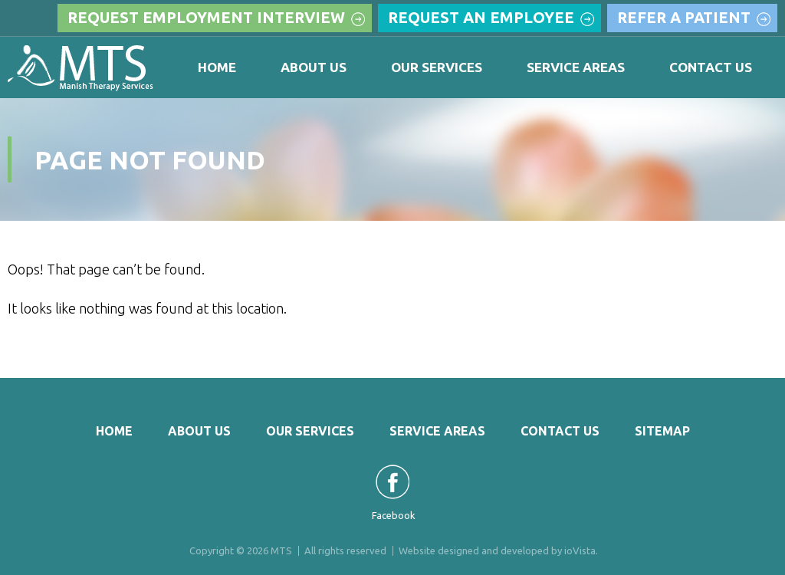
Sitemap (662, 431)
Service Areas (576, 67)
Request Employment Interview (206, 17)
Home (217, 67)
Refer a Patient (684, 17)
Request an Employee (481, 17)
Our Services (436, 67)
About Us (314, 67)
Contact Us (710, 67)
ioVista (580, 550)
